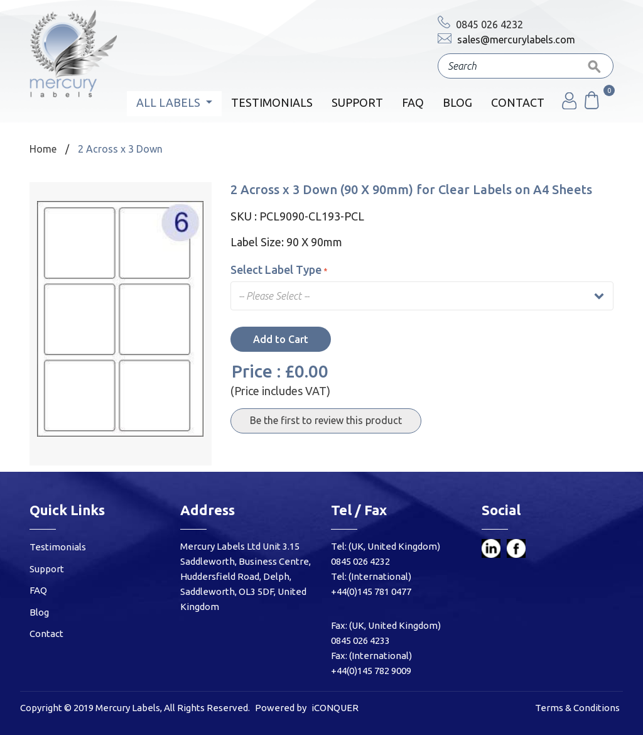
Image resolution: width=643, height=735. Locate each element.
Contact (517, 102)
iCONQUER (335, 707)
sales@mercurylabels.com (506, 39)
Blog (457, 102)
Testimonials (272, 102)
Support (357, 102)
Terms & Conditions (577, 707)
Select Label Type (278, 269)
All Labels (169, 102)
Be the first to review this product (326, 420)
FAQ (413, 102)
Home (43, 149)
